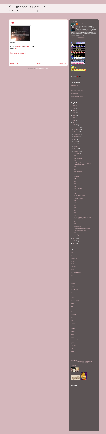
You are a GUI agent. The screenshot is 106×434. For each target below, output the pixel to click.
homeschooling (75, 300)
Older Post (62, 63)
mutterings (77, 235)
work (72, 354)
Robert (73, 331)
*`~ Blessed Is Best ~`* (27, 7)
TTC (72, 348)
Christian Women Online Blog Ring (84, 361)
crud (75, 193)
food (72, 278)
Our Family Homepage (77, 90)
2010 (74, 120)
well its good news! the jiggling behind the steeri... (82, 163)
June (75, 141)
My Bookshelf (74, 93)
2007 (74, 238)
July (75, 139)
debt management (76, 272)
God (72, 292)
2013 (74, 113)
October (76, 132)
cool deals (73, 266)
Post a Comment (17, 57)
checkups (73, 264)
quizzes (73, 328)
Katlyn (72, 306)
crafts (72, 269)
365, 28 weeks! (78, 171)
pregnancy (74, 326)
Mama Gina (81, 24)
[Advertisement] (76, 417)
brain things (74, 258)
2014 (74, 110)
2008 (74, 125)
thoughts (73, 345)
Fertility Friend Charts (77, 96)
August (76, 136)
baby (72, 255)
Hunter (73, 303)
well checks (77, 176)
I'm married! (73, 365)
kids (72, 309)
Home (39, 63)
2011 (74, 117)
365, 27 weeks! (78, 188)
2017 (74, 105)
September (77, 134)
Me (72, 311)
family (72, 275)
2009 (74, 122)
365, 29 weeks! (78, 158)
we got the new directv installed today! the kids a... (82, 218)
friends (73, 281)
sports (72, 342)
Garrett (73, 283)
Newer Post (14, 63)
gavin (72, 286)
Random (86, 362)
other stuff (73, 314)
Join (81, 362)
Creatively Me (74, 85)
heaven (73, 295)
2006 (74, 241)
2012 (74, 115)
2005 (74, 243)
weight (72, 351)
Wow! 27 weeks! (78, 198)
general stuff (74, 289)
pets (72, 317)
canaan (73, 261)
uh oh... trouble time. (79, 195)
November (77, 129)
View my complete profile (78, 37)
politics (73, 323)
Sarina (72, 334)
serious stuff (74, 340)
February (77, 151)
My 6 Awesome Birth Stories (78, 88)
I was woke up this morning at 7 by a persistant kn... (82, 229)
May (75, 144)
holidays (73, 297)
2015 (74, 108)
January (76, 153)
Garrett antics (77, 226)
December (77, 127)
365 (16, 48)
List (83, 362)
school (72, 337)
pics (72, 320)
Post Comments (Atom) (42, 68)
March (76, 149)
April (75, 146)
